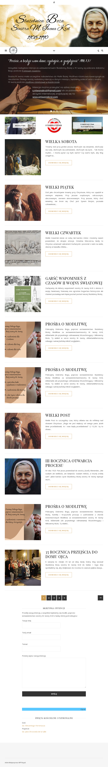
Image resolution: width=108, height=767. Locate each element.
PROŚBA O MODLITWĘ (66, 323)
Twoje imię (41, 623)
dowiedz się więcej (59, 163)
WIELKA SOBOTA (61, 141)
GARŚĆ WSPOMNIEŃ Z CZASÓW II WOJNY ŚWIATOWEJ (73, 280)
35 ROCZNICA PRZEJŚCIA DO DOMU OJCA (71, 554)
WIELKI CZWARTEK (63, 232)
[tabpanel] (54, 84)
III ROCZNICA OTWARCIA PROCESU (68, 463)
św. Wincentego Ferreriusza (33, 725)
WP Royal (22, 762)
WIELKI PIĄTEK (59, 187)
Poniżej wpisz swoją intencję (54, 671)
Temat (41, 646)
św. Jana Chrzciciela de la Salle (34, 731)
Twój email (41, 634)
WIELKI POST (57, 415)
